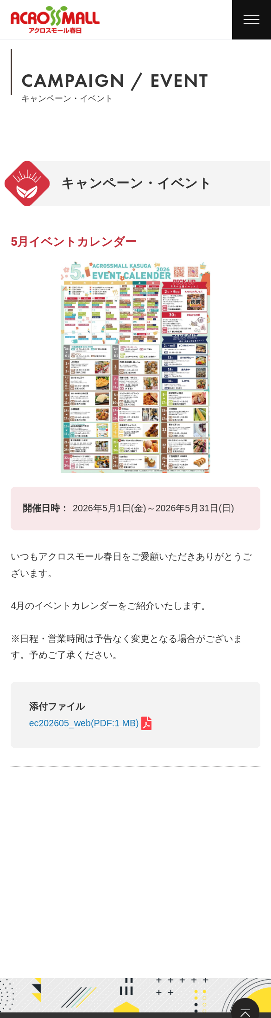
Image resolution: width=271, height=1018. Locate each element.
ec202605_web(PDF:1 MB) (84, 723)
